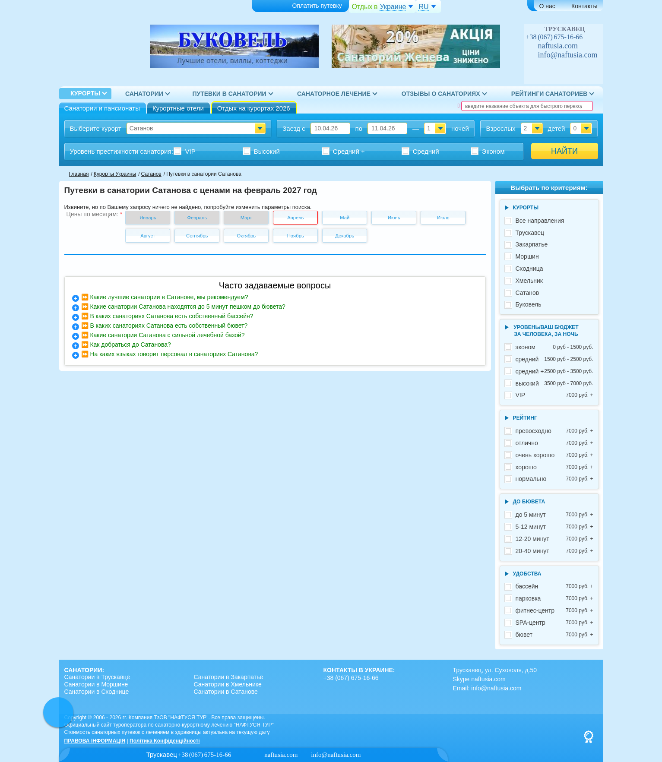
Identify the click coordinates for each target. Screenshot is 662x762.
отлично (554, 443)
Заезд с (293, 128)
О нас (547, 6)
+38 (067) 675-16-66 (554, 37)
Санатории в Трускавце (97, 676)
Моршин (527, 256)
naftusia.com (558, 45)
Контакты (584, 6)
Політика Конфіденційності (165, 741)
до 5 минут (554, 515)
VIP (554, 395)
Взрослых (500, 128)
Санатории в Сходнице (96, 691)
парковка (554, 598)
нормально (554, 479)
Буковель (529, 304)
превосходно (554, 431)
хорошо (554, 467)
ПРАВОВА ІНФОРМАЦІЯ (95, 741)
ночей (460, 128)
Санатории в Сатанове (226, 691)
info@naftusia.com (568, 55)
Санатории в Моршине (96, 684)
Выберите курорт (95, 128)
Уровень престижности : (121, 151)
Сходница (529, 268)
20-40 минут (554, 551)
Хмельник (529, 280)
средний (554, 359)
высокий (554, 383)
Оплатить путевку (299, 6)
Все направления (540, 220)
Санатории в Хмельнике (228, 684)
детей (556, 128)
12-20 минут (554, 539)
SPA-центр (554, 622)
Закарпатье (532, 244)
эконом (554, 347)
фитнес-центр (554, 610)
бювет (554, 635)
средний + (554, 371)
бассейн (554, 586)
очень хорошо (554, 455)
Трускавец (530, 232)
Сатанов (527, 292)
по (358, 128)
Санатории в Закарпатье (228, 676)
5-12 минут (554, 527)
